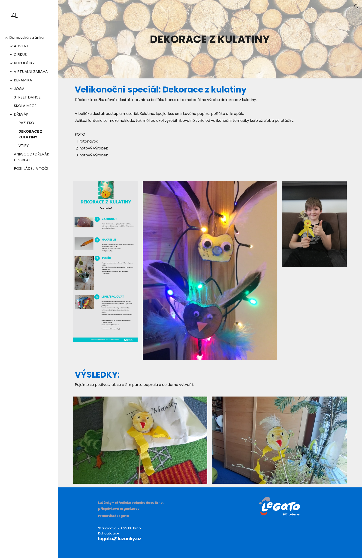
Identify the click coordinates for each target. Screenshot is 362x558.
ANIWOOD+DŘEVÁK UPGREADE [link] (31, 157)
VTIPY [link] (23, 145)
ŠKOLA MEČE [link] (25, 105)
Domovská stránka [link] (26, 37)
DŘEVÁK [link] (21, 114)
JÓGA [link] (19, 88)
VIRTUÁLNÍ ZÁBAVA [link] (31, 71)
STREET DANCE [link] (27, 97)
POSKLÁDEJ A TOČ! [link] (31, 168)
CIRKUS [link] (20, 54)
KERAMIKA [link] (23, 80)
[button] (356, 6)
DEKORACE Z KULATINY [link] (30, 134)
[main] (210, 39)
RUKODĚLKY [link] (24, 63)
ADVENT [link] (21, 46)
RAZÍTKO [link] (26, 122)
